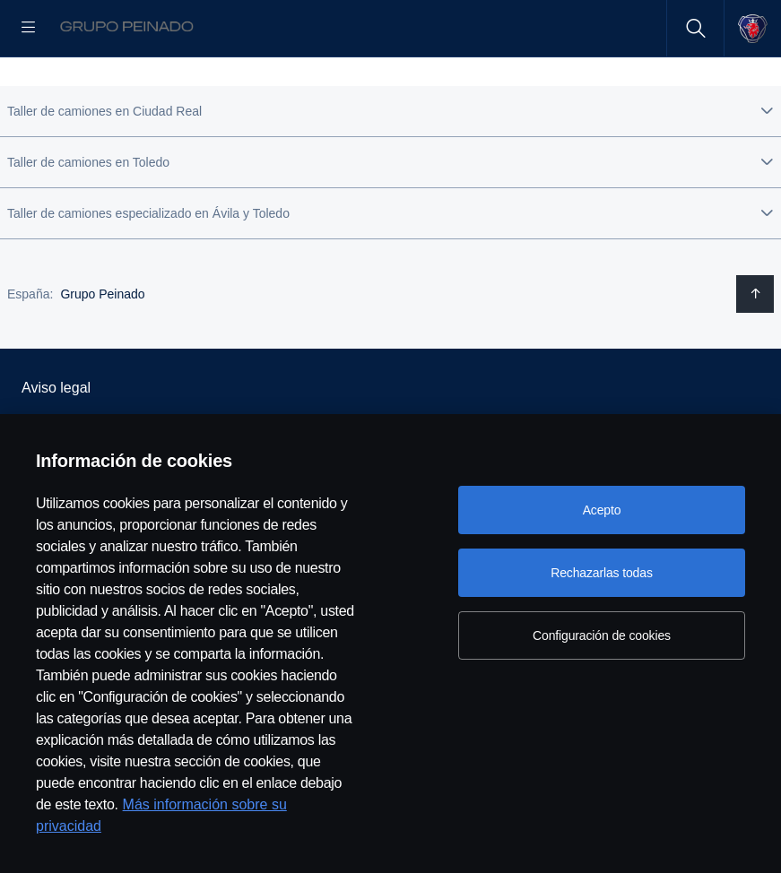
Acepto (602, 510)
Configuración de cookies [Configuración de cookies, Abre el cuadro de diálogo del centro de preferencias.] (602, 635)
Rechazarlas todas (602, 573)
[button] (390, 168)
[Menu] (28, 28)
